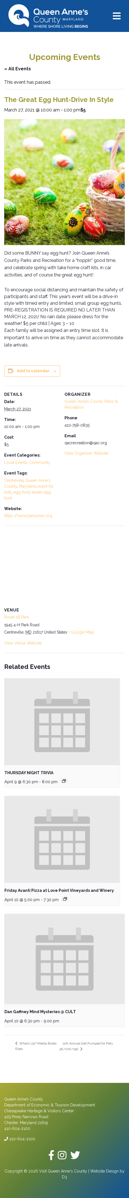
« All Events (17, 68)
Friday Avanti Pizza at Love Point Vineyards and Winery (59, 890)
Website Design (104, 1171)
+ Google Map (81, 632)
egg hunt (21, 492)
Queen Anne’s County (23, 1099)
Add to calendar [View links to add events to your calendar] (33, 371)
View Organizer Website (86, 453)
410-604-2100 (19, 1139)
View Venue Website (23, 643)
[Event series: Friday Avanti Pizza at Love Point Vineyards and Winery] (65, 899)
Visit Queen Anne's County (63, 1171)
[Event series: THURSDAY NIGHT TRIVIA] (64, 781)
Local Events (15, 462)
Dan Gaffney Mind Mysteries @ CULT (40, 1011)
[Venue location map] (64, 566)
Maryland (27, 486)
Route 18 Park (16, 617)
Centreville (13, 480)
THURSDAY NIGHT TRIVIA (28, 773)
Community (39, 462)
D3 (64, 1177)
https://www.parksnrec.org (28, 515)
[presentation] (62, 721)
